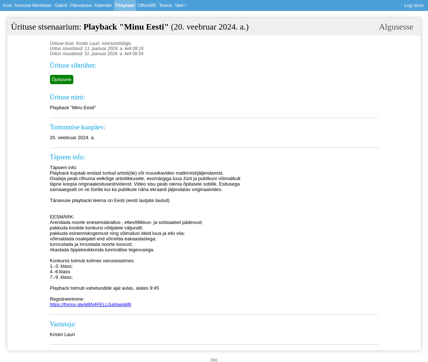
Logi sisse (414, 5)
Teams (165, 5)
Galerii (60, 5)
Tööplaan (125, 5)
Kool (7, 5)
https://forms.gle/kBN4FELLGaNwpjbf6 (90, 304)
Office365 (147, 5)
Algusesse (396, 26)
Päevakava (81, 5)
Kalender (103, 5)
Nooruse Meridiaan (33, 5)
